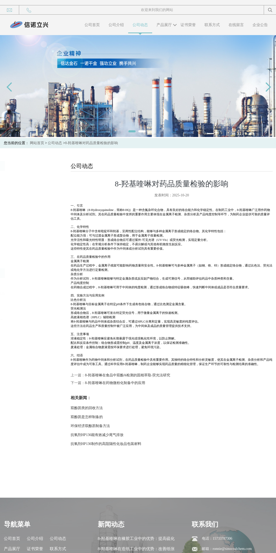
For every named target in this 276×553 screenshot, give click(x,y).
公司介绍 (116, 25)
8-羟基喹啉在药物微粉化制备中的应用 (120, 383)
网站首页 (37, 143)
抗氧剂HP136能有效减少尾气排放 (102, 435)
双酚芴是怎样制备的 (92, 417)
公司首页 (92, 25)
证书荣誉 (188, 25)
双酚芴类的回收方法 (92, 408)
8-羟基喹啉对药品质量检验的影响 (91, 143)
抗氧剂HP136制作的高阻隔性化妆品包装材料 (111, 444)
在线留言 (236, 25)
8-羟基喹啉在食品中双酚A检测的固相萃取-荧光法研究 (132, 375)
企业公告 (260, 25)
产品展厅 (164, 25)
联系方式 (212, 25)
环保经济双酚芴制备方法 (95, 426)
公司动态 (140, 25)
